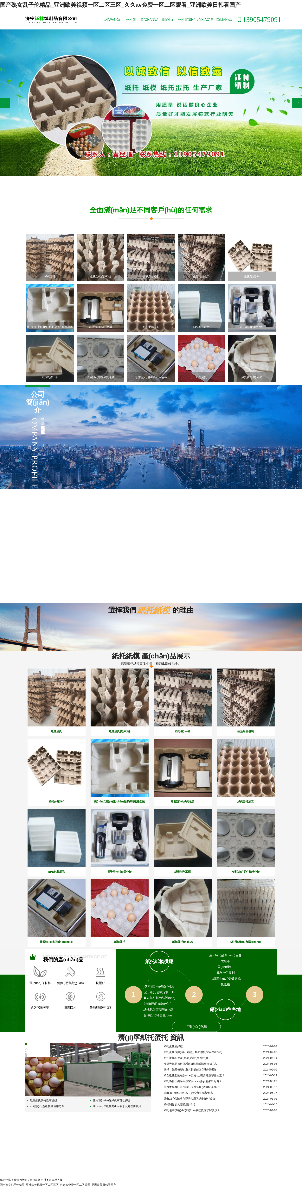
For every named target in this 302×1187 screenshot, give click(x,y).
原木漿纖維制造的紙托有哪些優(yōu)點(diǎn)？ (192, 1086)
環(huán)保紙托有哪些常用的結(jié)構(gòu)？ (189, 1098)
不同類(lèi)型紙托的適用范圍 (45, 1105)
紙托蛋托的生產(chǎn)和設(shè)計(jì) (186, 1057)
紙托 (282, 12)
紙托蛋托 (296, 12)
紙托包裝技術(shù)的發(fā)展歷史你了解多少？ (192, 1109)
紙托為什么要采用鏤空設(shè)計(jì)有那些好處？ (193, 1080)
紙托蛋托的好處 (173, 1045)
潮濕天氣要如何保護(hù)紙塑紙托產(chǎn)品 (190, 1063)
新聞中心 (167, 19)
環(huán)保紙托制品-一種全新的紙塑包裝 (188, 1092)
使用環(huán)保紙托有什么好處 (110, 1100)
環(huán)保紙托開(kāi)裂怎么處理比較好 (115, 1105)
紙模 (288, 12)
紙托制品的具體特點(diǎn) (179, 1104)
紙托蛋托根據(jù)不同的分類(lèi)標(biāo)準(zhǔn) (193, 1051)
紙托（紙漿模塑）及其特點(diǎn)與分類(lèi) (190, 1069)
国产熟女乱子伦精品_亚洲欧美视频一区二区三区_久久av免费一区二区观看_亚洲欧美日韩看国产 (116, 5)
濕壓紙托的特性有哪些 (42, 1100)
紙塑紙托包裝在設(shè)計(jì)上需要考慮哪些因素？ (194, 1075)
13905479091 (258, 19)
